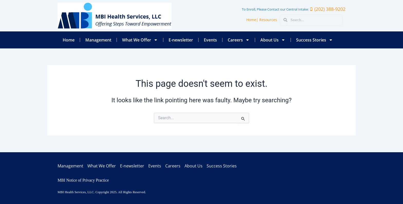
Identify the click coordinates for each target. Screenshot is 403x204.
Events (210, 40)
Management (98, 40)
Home (69, 40)
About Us (272, 40)
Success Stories (314, 40)
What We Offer (140, 40)
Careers (239, 40)
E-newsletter (181, 40)
